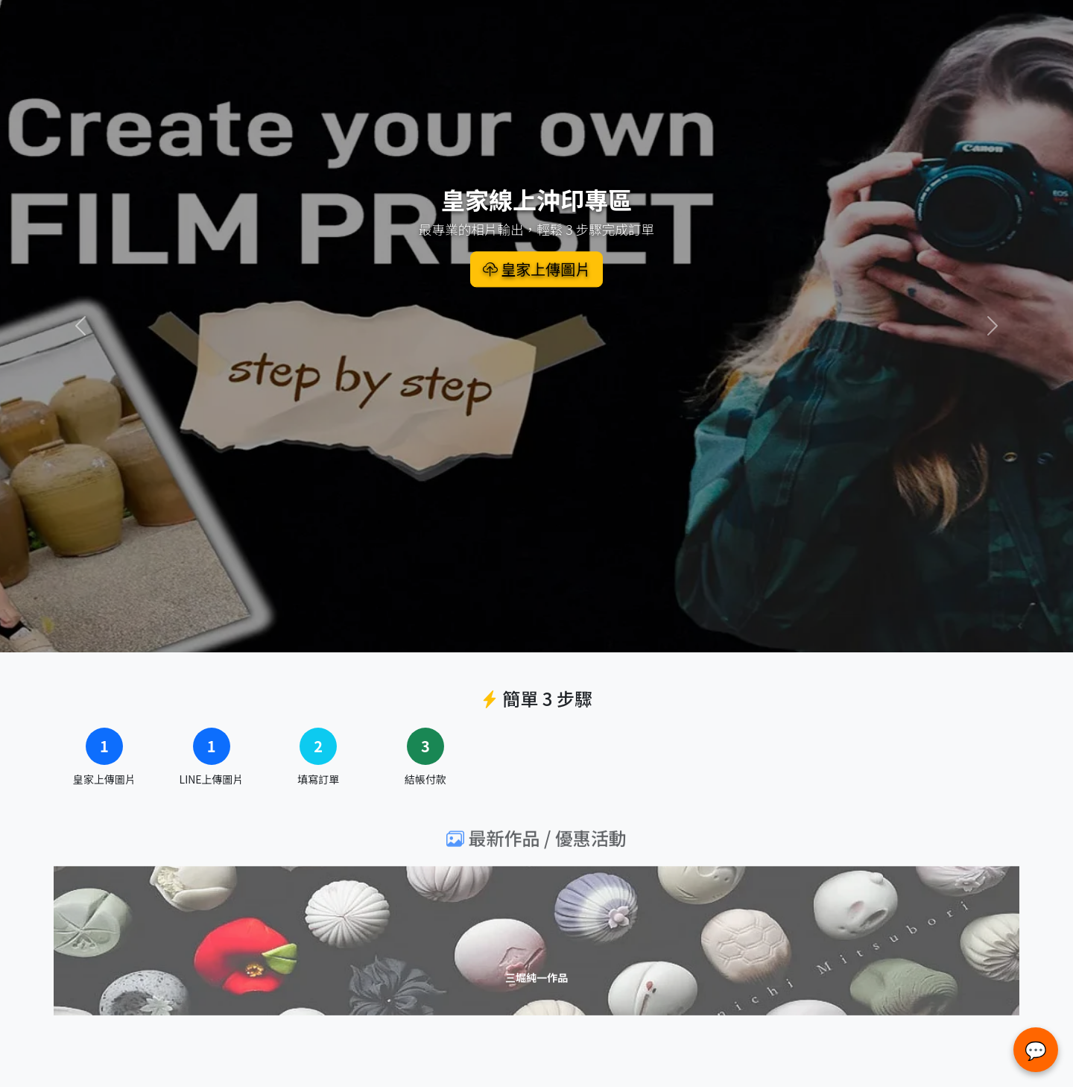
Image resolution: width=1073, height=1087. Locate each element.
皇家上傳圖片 (536, 269)
